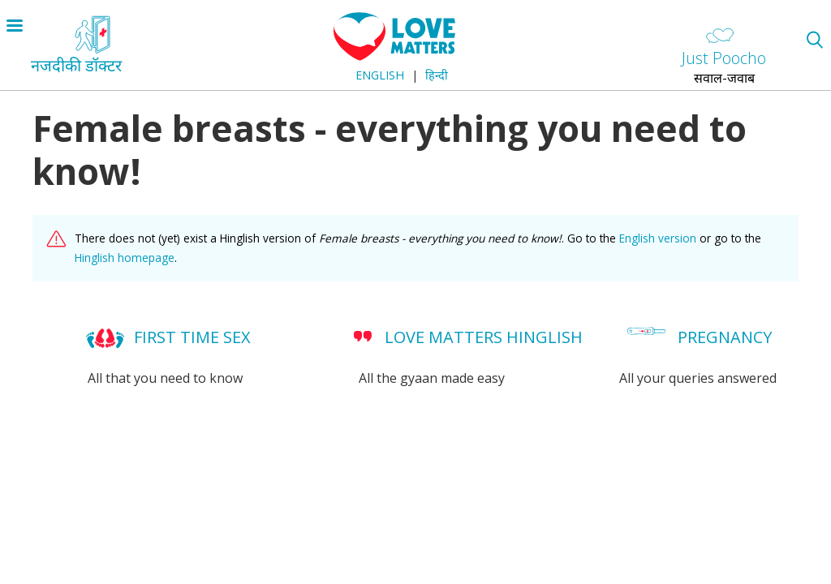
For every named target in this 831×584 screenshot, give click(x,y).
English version (657, 238)
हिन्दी (436, 75)
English (379, 75)
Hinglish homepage (124, 257)
